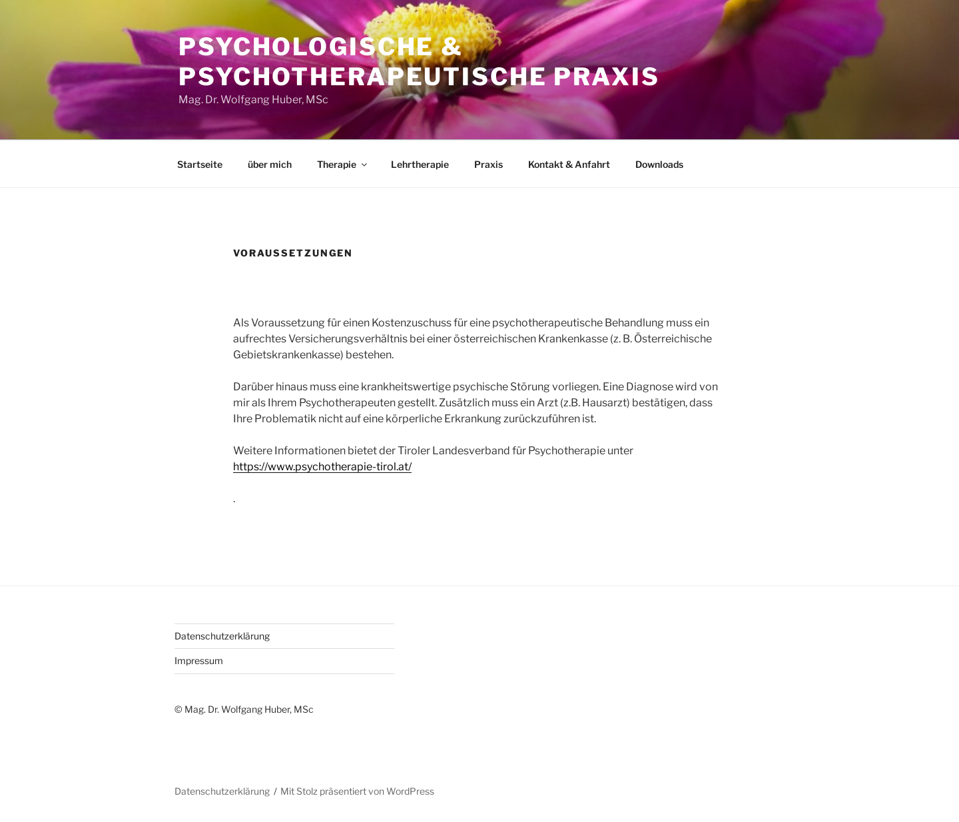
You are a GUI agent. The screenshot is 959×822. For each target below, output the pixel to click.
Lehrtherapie (420, 164)
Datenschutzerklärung (222, 635)
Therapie (343, 164)
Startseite (199, 164)
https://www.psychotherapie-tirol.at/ (322, 466)
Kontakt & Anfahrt (569, 164)
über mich (270, 164)
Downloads (659, 164)
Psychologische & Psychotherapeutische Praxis (419, 61)
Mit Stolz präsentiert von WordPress (357, 791)
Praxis (488, 164)
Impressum (198, 660)
